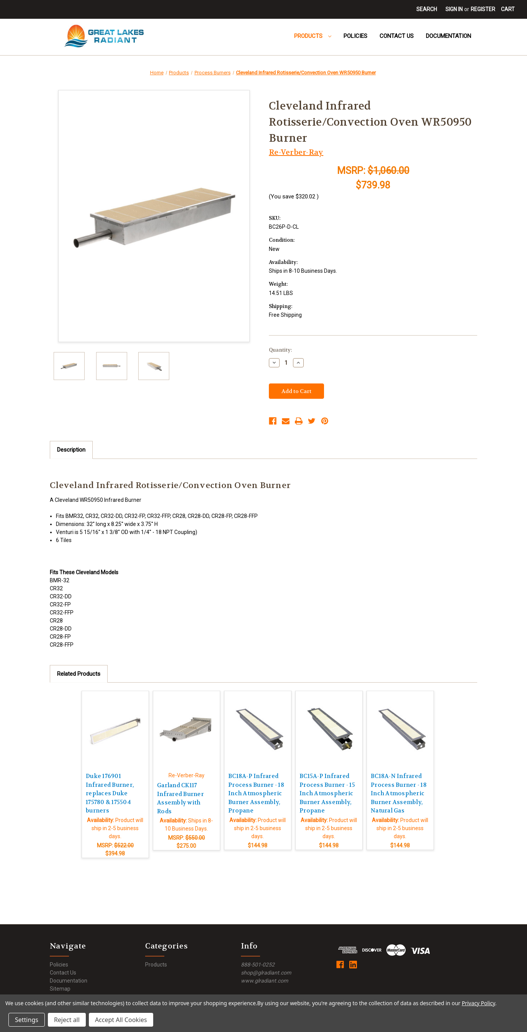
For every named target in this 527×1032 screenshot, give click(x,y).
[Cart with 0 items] (508, 9)
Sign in (454, 9)
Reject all (67, 1020)
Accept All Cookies (121, 1020)
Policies (355, 36)
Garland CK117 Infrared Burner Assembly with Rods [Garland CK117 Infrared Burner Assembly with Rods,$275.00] (180, 798)
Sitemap (60, 989)
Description (71, 449)
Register (483, 9)
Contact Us (397, 36)
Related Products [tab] (78, 673)
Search (426, 9)
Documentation (448, 36)
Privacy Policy (478, 1003)
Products (312, 36)
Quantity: (280, 350)
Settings (26, 1020)
